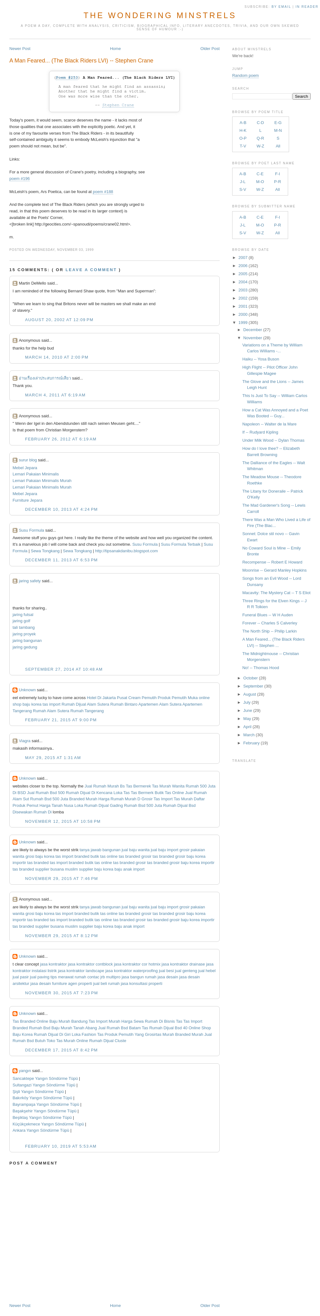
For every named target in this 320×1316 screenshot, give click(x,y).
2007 (243, 257)
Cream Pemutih (142, 697)
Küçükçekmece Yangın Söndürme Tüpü (48, 1124)
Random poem (245, 75)
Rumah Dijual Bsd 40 (168, 1027)
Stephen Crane (118, 105)
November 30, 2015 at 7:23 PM (61, 993)
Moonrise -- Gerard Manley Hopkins (274, 570)
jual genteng (186, 970)
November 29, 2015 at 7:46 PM (61, 878)
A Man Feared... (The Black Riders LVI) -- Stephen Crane (81, 60)
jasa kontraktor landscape (81, 970)
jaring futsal (22, 614)
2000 (243, 314)
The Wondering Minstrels (159, 15)
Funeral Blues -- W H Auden (267, 615)
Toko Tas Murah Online (67, 1040)
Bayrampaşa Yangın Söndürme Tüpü (45, 1104)
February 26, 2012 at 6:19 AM (61, 439)
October (250, 678)
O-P (243, 138)
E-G (278, 122)
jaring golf (21, 620)
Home (115, 48)
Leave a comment (91, 269)
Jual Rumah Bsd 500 (46, 792)
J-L (243, 181)
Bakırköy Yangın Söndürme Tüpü (42, 1097)
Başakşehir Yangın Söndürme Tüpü (44, 1111)
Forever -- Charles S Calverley (269, 623)
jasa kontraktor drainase (183, 964)
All (278, 146)
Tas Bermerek (138, 786)
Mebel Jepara (24, 467)
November (252, 337)
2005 (243, 273)
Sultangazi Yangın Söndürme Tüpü (43, 1085)
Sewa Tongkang (46, 551)
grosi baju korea (39, 856)
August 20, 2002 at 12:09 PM (59, 319)
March (249, 734)
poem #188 (103, 191)
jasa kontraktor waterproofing (131, 970)
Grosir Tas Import (157, 799)
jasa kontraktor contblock (90, 964)
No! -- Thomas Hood (260, 667)
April (247, 726)
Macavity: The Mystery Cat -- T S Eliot (276, 592)
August (249, 694)
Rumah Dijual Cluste (107, 1040)
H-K (242, 130)
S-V (242, 189)
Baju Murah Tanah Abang (74, 1027)
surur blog (28, 460)
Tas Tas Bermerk (138, 792)
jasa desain (168, 977)
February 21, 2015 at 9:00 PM (61, 720)
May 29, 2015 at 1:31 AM (53, 757)
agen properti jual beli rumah (94, 983)
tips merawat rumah (68, 977)
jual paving (39, 977)
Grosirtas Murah (159, 1034)
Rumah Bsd (39, 1027)
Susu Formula (31, 530)
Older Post (209, 48)
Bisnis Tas (173, 1021)
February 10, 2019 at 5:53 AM (61, 1146)
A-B (243, 122)
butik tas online (104, 856)
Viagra (24, 740)
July (247, 702)
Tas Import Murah (104, 1021)
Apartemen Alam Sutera (160, 704)
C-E (260, 173)
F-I (277, 173)
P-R (277, 181)
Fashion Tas (92, 1034)
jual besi (166, 970)
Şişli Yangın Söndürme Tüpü (38, 1091)
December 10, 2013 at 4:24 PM (61, 509)
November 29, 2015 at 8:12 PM (61, 935)
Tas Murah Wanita (168, 786)
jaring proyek (24, 634)
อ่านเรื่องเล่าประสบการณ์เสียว (45, 378)
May (247, 718)
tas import (51, 704)
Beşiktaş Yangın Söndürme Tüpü (42, 1117)
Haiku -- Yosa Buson (260, 359)
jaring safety (30, 581)
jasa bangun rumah (139, 977)
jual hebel (207, 970)
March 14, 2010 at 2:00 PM (56, 357)
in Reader (308, 6)
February (251, 743)
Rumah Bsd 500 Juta (49, 799)
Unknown (27, 690)
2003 (243, 290)
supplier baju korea (96, 869)
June (247, 710)
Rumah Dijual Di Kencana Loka (94, 792)
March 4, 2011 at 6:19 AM (55, 395)
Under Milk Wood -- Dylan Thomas (273, 440)
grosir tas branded (157, 856)
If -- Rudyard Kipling (260, 432)
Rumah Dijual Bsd (179, 805)
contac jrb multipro (103, 977)
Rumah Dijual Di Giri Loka (57, 1034)
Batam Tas (138, 1027)
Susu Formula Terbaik (181, 544)
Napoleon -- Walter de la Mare (269, 424)
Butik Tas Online (169, 792)
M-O (260, 181)
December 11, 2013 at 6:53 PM (61, 560)
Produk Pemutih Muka (178, 697)
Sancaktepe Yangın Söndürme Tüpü (45, 1078)
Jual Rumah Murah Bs (105, 786)
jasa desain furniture (48, 983)
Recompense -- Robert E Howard (272, 562)
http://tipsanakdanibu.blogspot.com (126, 551)
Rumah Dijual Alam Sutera (85, 704)
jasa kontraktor (53, 964)
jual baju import (164, 849)
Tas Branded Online (30, 1021)
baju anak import (129, 869)
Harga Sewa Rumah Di (142, 1021)
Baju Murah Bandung (68, 1021)
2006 (243, 265)
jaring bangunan (27, 640)
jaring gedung (24, 647)
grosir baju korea (190, 856)
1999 (243, 322)
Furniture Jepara (27, 500)
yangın (25, 1070)
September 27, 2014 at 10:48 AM (63, 669)
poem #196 (19, 178)
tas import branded (72, 856)
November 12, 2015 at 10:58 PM (63, 821)
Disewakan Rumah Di (32, 812)
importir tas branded (30, 862)
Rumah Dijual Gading (103, 805)
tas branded (129, 856)
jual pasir (20, 977)
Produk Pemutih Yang (124, 1034)
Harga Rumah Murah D (119, 799)
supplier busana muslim (56, 869)
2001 (243, 306)
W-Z (260, 146)
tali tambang (23, 627)
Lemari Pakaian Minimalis (35, 474)
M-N (278, 130)
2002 (243, 298)
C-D (260, 122)
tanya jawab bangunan (100, 849)
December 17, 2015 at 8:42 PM (61, 1050)
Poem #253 (67, 78)
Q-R (260, 138)
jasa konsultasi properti (141, 983)
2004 (243, 282)
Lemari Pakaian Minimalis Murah (42, 480)
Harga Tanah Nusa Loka (61, 805)
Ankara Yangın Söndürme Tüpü (40, 1130)
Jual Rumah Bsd (113, 1027)
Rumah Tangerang (87, 710)
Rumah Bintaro (124, 704)
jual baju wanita (136, 849)
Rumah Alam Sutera (51, 710)
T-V (243, 146)
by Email (281, 6)
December (252, 329)
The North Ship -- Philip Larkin (269, 631)
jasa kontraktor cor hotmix (137, 964)
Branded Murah (83, 799)
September (253, 686)
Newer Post (19, 48)
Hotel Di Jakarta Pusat (107, 697)
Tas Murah (183, 799)
